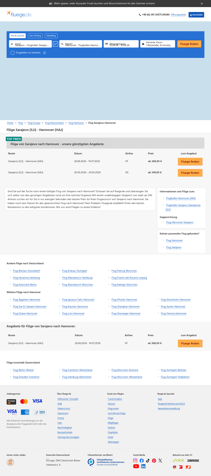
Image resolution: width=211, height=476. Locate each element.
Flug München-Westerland (127, 376)
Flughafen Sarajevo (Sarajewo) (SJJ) (183, 206)
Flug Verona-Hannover (173, 312)
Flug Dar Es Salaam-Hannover (29, 305)
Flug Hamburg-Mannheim (76, 376)
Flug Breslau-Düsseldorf (26, 270)
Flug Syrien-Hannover (173, 305)
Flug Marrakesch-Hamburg (77, 277)
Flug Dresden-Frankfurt (26, 376)
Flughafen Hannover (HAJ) (181, 197)
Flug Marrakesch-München (77, 284)
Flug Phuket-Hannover (124, 298)
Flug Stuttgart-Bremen (173, 369)
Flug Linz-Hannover (73, 312)
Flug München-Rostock (125, 369)
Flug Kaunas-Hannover (75, 305)
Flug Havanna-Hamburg (26, 277)
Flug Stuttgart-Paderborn (175, 376)
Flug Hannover (174, 239)
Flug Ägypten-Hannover (26, 298)
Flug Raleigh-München (124, 284)
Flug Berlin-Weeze (23, 369)
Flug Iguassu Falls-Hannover (78, 298)
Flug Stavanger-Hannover (126, 312)
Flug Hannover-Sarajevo (179, 221)
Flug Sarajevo (173, 246)
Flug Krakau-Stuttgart (74, 270)
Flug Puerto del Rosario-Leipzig (129, 277)
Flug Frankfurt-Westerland (77, 369)
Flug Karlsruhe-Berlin (25, 284)
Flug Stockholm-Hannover (176, 298)
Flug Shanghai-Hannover (126, 305)
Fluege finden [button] (190, 160)
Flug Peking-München (124, 270)
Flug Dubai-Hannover (25, 312)
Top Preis (14, 138)
